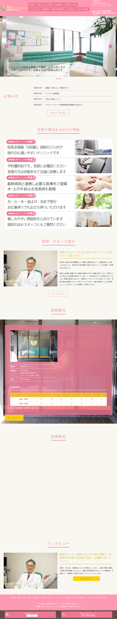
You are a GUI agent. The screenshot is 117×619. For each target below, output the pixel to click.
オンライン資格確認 (52, 93)
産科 (81, 4)
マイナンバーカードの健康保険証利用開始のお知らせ (63, 105)
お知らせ (77, 8)
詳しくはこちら (58, 294)
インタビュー (35, 8)
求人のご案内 (35, 11)
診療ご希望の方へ (62, 8)
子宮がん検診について (53, 99)
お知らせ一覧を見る (58, 113)
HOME (32, 4)
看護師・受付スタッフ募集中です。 (57, 88)
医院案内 (62, 4)
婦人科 (72, 4)
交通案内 (48, 8)
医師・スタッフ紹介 (47, 4)
